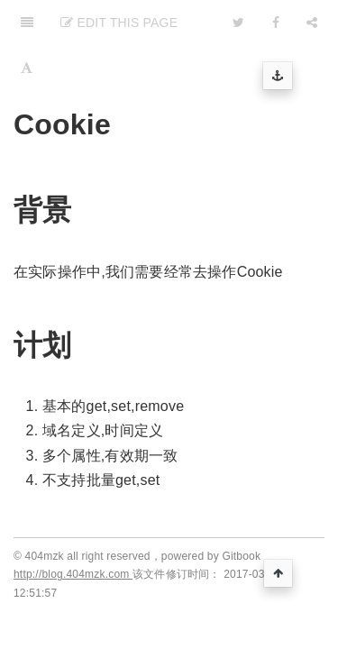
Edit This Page (119, 22)
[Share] (312, 22)
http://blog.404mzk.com (73, 574)
